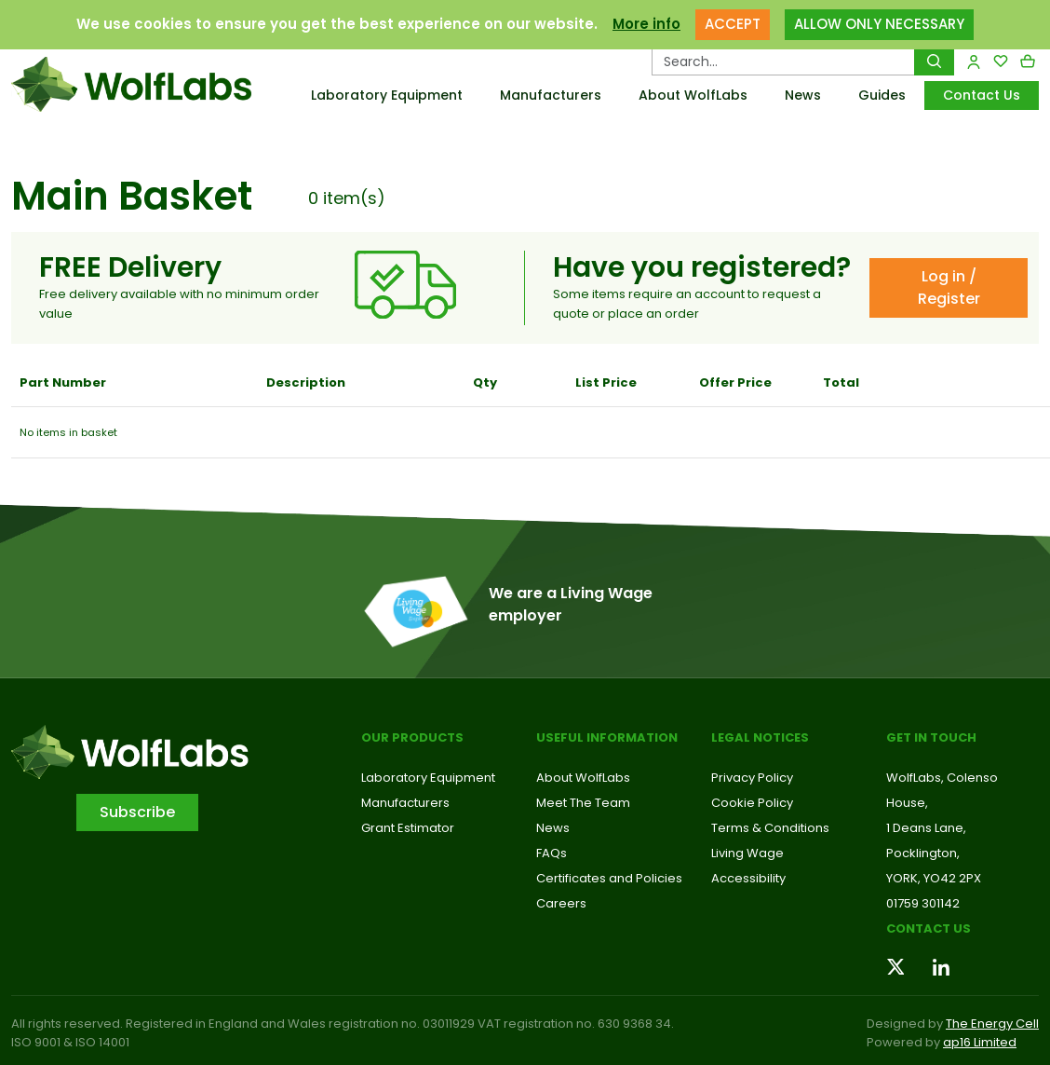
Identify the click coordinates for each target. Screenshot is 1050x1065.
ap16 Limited (979, 1042)
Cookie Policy (752, 803)
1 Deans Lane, (926, 828)
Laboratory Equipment (387, 95)
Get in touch (931, 737)
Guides (882, 95)
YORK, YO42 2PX (933, 878)
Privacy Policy (752, 777)
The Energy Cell (992, 1023)
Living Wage (747, 853)
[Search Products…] (783, 61)
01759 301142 (923, 903)
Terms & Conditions (770, 828)
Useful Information (607, 737)
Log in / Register (949, 287)
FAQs (551, 853)
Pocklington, (923, 853)
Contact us (928, 928)
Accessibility (748, 878)
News (803, 95)
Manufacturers (550, 95)
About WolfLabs (693, 95)
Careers (561, 903)
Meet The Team (583, 803)
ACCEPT (733, 24)
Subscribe (137, 812)
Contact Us (981, 95)
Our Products (412, 737)
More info (646, 24)
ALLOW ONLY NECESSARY (879, 24)
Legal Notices (760, 737)
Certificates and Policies (609, 878)
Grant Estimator (407, 828)
